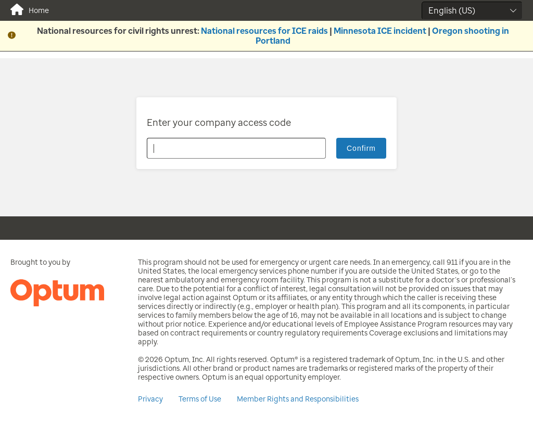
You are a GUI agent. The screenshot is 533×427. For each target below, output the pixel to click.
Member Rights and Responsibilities (298, 399)
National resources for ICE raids (264, 31)
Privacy (150, 399)
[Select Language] (472, 11)
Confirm (361, 148)
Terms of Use (200, 399)
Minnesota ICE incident (380, 31)
